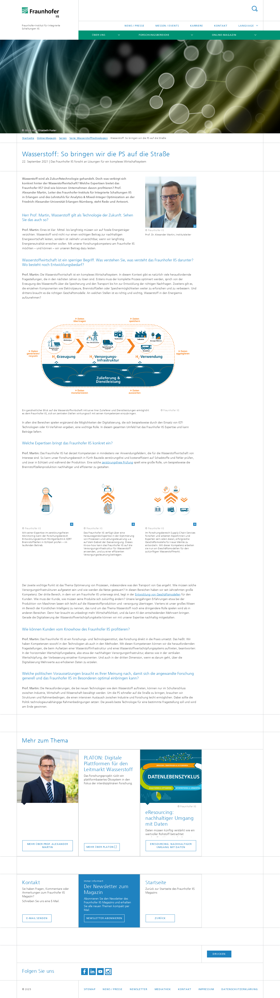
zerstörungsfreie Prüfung (117, 462)
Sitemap (90, 989)
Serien (63, 138)
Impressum (206, 989)
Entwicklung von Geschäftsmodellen (157, 594)
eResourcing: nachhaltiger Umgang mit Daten (171, 846)
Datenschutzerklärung (239, 989)
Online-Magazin (224, 34)
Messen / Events (167, 25)
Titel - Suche (254, 8)
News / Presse (134, 25)
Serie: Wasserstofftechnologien (88, 138)
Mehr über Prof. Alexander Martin (47, 846)
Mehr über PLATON (100, 846)
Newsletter (138, 989)
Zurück (160, 918)
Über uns (98, 34)
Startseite (28, 138)
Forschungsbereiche (154, 34)
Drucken (219, 953)
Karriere (196, 25)
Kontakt (220, 25)
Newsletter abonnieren (104, 918)
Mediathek (163, 989)
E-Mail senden (37, 918)
